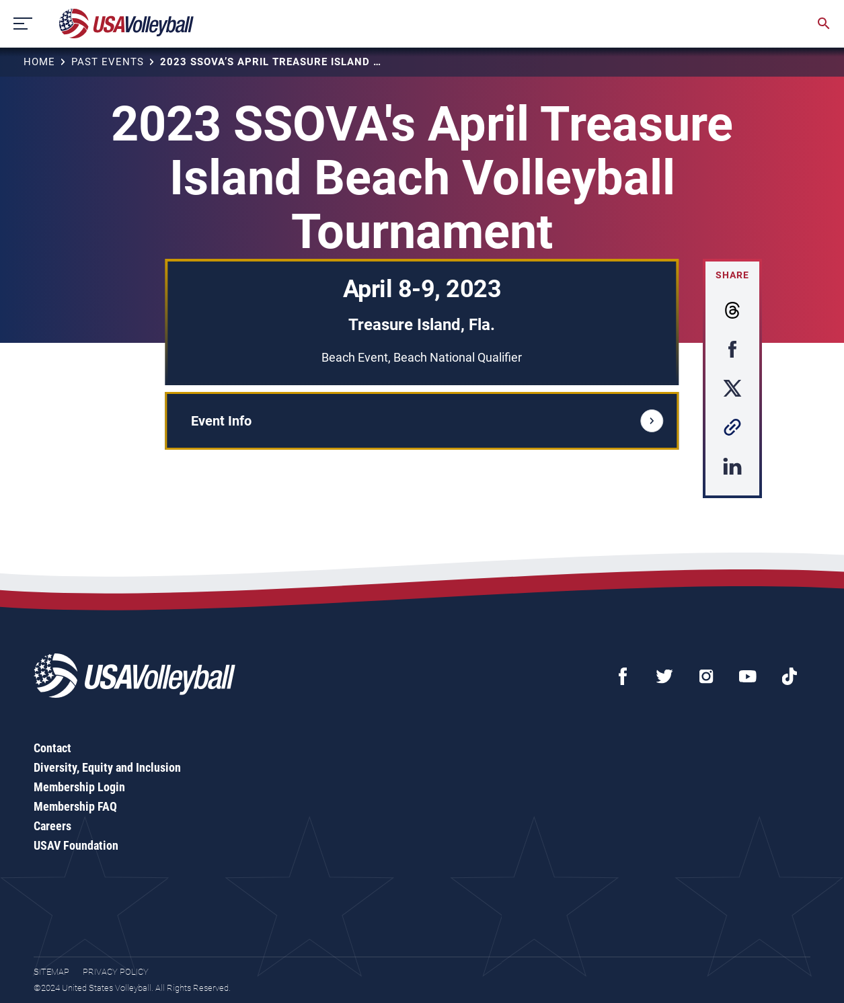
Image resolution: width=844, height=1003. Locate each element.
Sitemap (51, 972)
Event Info (427, 420)
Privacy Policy (116, 972)
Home (39, 62)
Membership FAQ (75, 806)
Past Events (107, 62)
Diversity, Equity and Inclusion (107, 767)
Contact (52, 748)
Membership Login (79, 787)
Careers (52, 826)
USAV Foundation (76, 845)
